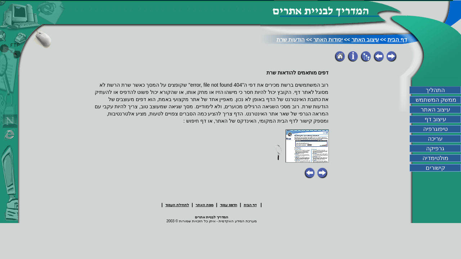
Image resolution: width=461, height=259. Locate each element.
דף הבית (397, 39)
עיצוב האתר (365, 39)
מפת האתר (205, 205)
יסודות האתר (328, 39)
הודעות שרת (291, 39)
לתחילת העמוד (177, 205)
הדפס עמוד (228, 205)
